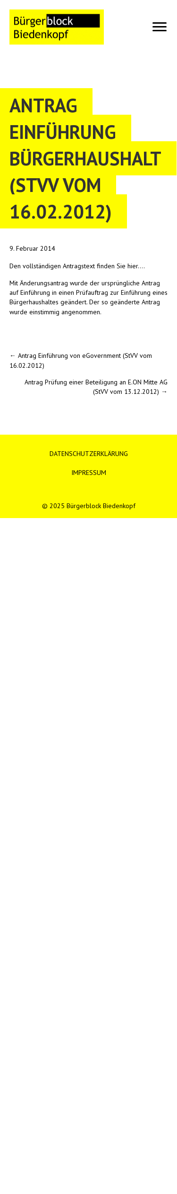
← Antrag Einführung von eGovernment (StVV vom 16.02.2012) (80, 360)
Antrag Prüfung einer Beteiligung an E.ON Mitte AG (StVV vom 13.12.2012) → (96, 387)
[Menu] (159, 27)
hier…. (136, 266)
